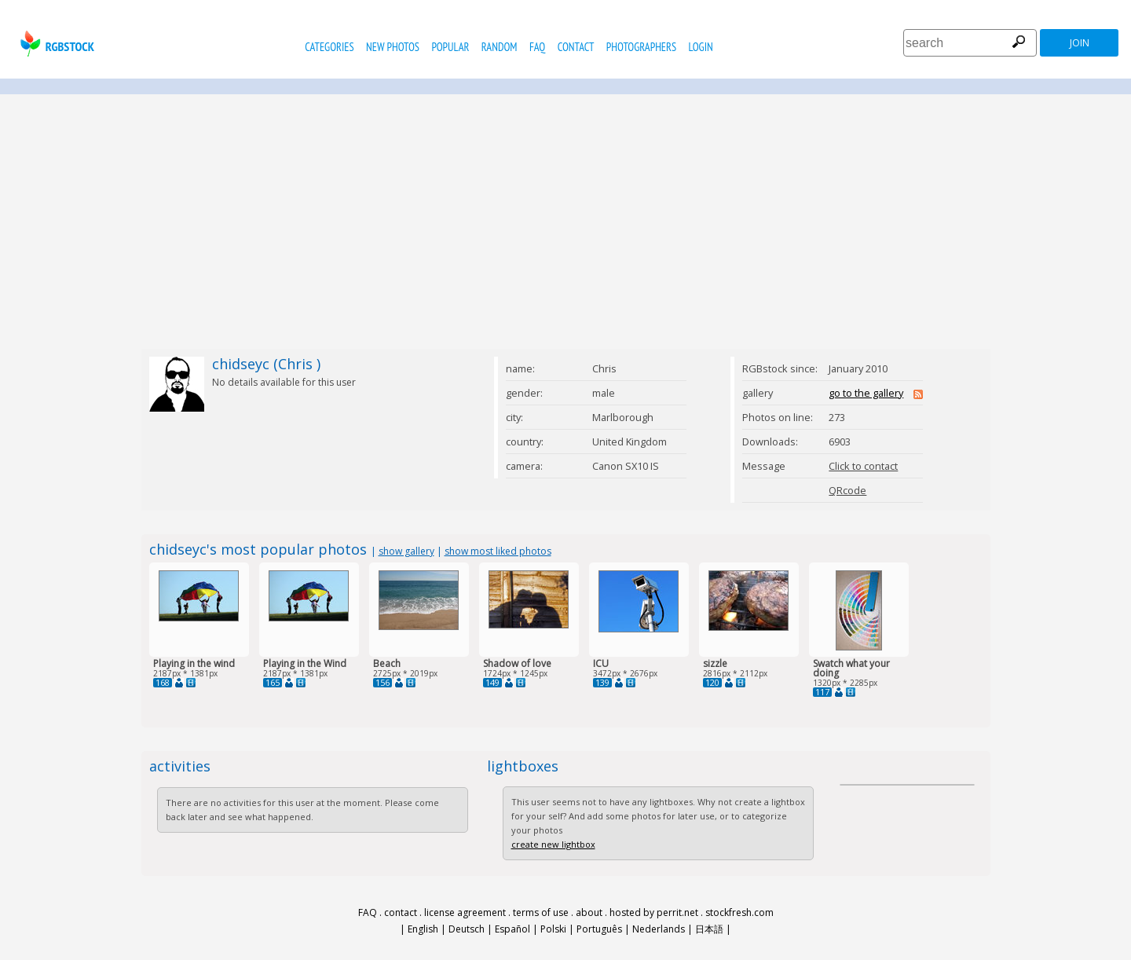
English (423, 929)
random (499, 46)
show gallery (406, 551)
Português (599, 929)
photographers (641, 46)
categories (329, 46)
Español (512, 929)
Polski (553, 929)
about (589, 912)
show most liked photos (498, 551)
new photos (392, 46)
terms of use (541, 912)
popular (450, 46)
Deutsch (466, 929)
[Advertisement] (565, 222)
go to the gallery (866, 393)
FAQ (537, 46)
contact (576, 46)
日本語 (709, 929)
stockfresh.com (739, 912)
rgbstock (55, 43)
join (1079, 42)
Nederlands (658, 929)
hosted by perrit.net (653, 912)
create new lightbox (553, 844)
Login (701, 46)
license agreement (465, 912)
